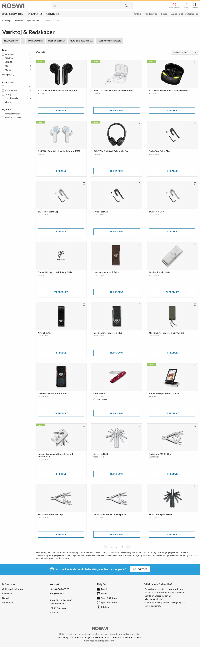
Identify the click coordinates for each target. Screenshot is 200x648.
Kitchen (105, 607)
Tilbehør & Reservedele (81, 41)
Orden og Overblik (56, 41)
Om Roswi (7, 593)
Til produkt (61, 110)
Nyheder (6, 598)
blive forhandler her (154, 599)
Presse (164, 14)
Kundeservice (151, 14)
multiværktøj (11, 41)
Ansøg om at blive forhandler (184, 14)
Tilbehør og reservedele (109, 41)
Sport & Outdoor (109, 598)
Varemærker (35, 14)
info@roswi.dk (57, 593)
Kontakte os (140, 569)
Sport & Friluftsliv (12, 14)
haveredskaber (35, 41)
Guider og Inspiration (12, 589)
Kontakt (137, 14)
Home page (6, 21)
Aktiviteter (52, 14)
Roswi (104, 589)
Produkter (18, 21)
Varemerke (7, 602)
